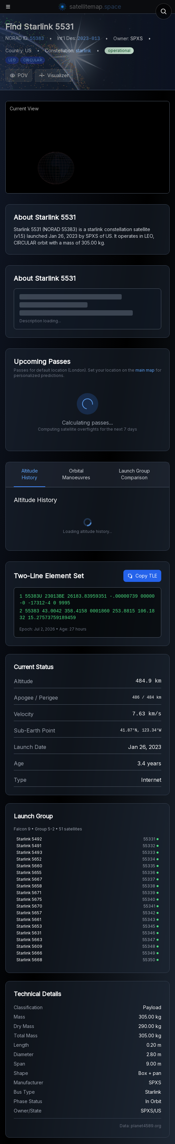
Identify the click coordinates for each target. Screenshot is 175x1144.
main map (145, 370)
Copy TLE (142, 576)
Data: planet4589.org (140, 1125)
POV (19, 75)
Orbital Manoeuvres (76, 474)
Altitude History (29, 474)
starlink (83, 50)
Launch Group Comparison (134, 474)
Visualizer (54, 75)
